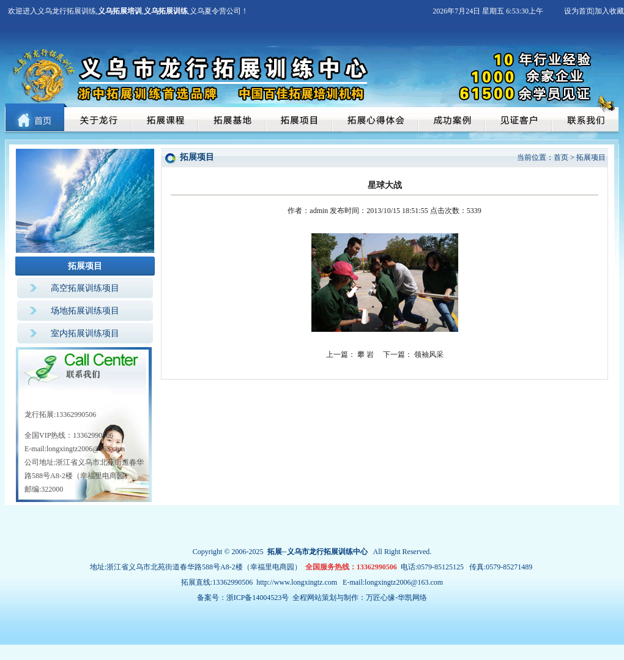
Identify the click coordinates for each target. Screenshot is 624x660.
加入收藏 (609, 11)
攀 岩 (365, 354)
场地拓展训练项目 (85, 310)
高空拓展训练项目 (85, 288)
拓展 (274, 551)
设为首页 (578, 11)
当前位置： (535, 157)
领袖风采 (429, 354)
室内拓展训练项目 (85, 333)
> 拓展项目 (588, 157)
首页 (561, 157)
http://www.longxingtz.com (296, 582)
